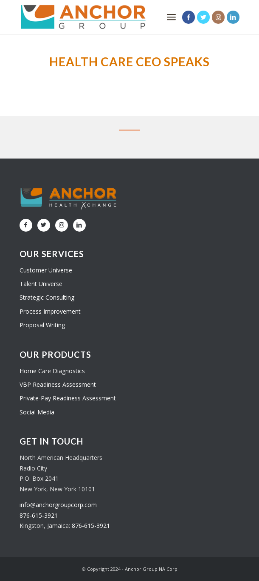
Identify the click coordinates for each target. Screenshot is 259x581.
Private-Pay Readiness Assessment (68, 398)
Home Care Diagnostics (52, 371)
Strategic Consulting (47, 297)
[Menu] (171, 17)
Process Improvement (50, 311)
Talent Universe (41, 284)
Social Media (37, 412)
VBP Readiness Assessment (58, 384)
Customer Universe (46, 270)
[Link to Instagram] (218, 17)
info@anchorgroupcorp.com (58, 505)
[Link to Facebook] (188, 17)
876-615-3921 (39, 515)
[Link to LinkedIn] (233, 17)
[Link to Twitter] (203, 17)
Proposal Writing (42, 325)
